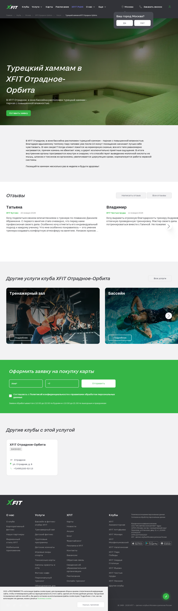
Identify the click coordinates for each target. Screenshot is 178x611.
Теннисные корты (45, 560)
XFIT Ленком (116, 581)
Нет (142, 23)
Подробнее (21, 337)
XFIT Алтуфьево (117, 529)
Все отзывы (159, 195)
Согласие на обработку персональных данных (148, 517)
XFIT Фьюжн (115, 568)
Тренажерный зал (45, 529)
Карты (70, 521)
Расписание (73, 576)
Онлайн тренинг (76, 581)
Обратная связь (75, 560)
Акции (70, 531)
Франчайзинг (74, 541)
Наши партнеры (15, 534)
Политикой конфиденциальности (49, 394)
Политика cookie (44, 598)
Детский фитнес (44, 534)
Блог (69, 536)
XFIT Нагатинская (118, 547)
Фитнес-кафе (42, 573)
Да (124, 23)
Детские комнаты (45, 547)
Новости (71, 526)
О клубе (10, 521)
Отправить (98, 383)
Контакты (72, 550)
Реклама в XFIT (75, 545)
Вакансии (72, 555)
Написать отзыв (131, 195)
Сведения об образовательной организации (76, 568)
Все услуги (160, 278)
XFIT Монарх (115, 534)
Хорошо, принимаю (91, 605)
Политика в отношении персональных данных (148, 514)
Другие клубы (116, 585)
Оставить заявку (18, 113)
